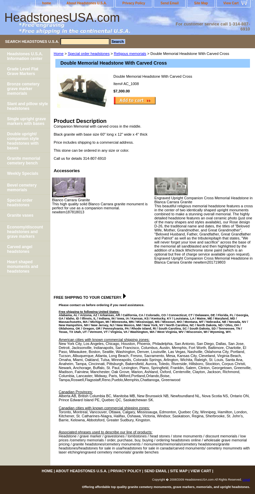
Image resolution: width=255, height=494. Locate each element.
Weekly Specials (22, 173)
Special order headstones (89, 54)
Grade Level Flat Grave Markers (22, 71)
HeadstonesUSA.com (62, 17)
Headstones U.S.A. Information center (25, 56)
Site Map (201, 3)
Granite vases (20, 215)
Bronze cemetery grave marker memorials (23, 89)
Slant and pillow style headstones (27, 106)
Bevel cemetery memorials (22, 187)
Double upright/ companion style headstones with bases (23, 141)
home (46, 3)
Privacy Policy (133, 3)
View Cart (231, 3)
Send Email (170, 3)
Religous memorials (130, 54)
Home (58, 54)
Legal (246, 479)
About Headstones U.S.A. (86, 3)
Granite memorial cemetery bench (23, 160)
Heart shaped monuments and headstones (22, 267)
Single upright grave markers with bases (26, 121)
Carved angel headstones (19, 249)
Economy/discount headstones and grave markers (25, 232)
